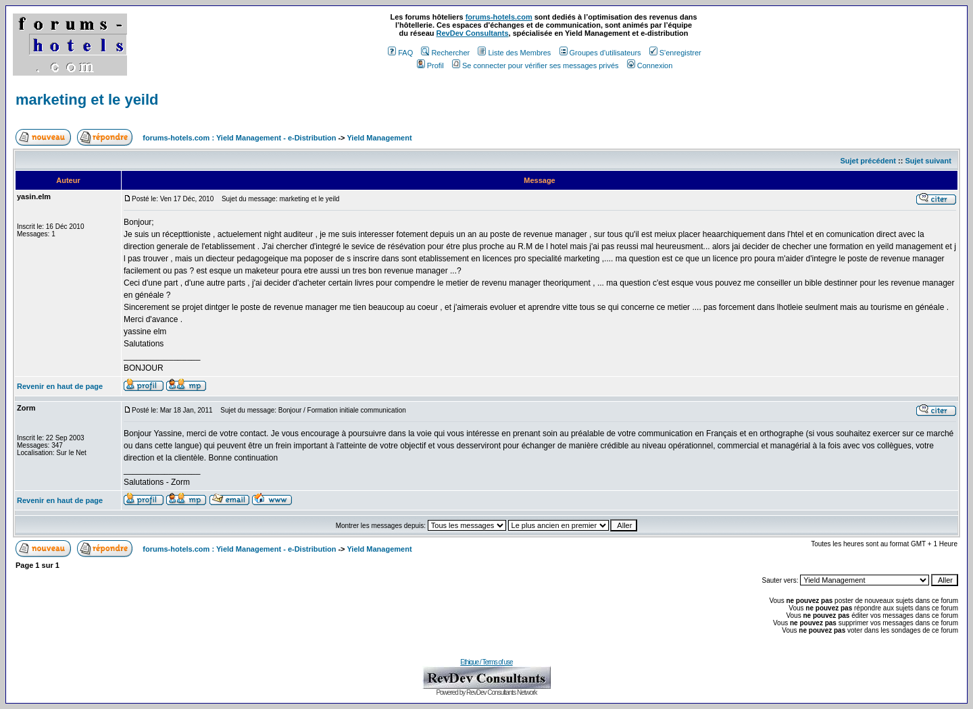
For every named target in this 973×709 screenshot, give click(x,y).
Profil (430, 65)
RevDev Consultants (472, 33)
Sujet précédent (868, 161)
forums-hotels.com (499, 17)
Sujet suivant (928, 161)
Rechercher (445, 53)
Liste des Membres (514, 53)
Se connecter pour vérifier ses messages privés (535, 65)
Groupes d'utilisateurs (600, 53)
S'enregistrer (675, 53)
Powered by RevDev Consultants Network (486, 692)
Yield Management (379, 138)
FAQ (400, 53)
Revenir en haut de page (60, 386)
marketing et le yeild (87, 99)
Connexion (650, 65)
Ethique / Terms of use (486, 662)
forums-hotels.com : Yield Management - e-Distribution (239, 138)
